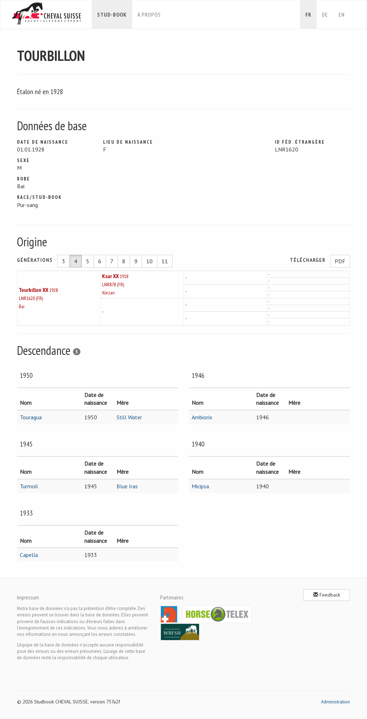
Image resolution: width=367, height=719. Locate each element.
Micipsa (200, 486)
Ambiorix (202, 417)
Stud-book (112, 14)
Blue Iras (127, 486)
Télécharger (308, 260)
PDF (340, 261)
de (325, 14)
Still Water (129, 417)
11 (165, 261)
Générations (35, 260)
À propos (149, 14)
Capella (29, 554)
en (342, 14)
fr (308, 14)
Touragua (31, 417)
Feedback (326, 595)
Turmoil (29, 486)
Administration (335, 701)
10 (149, 261)
